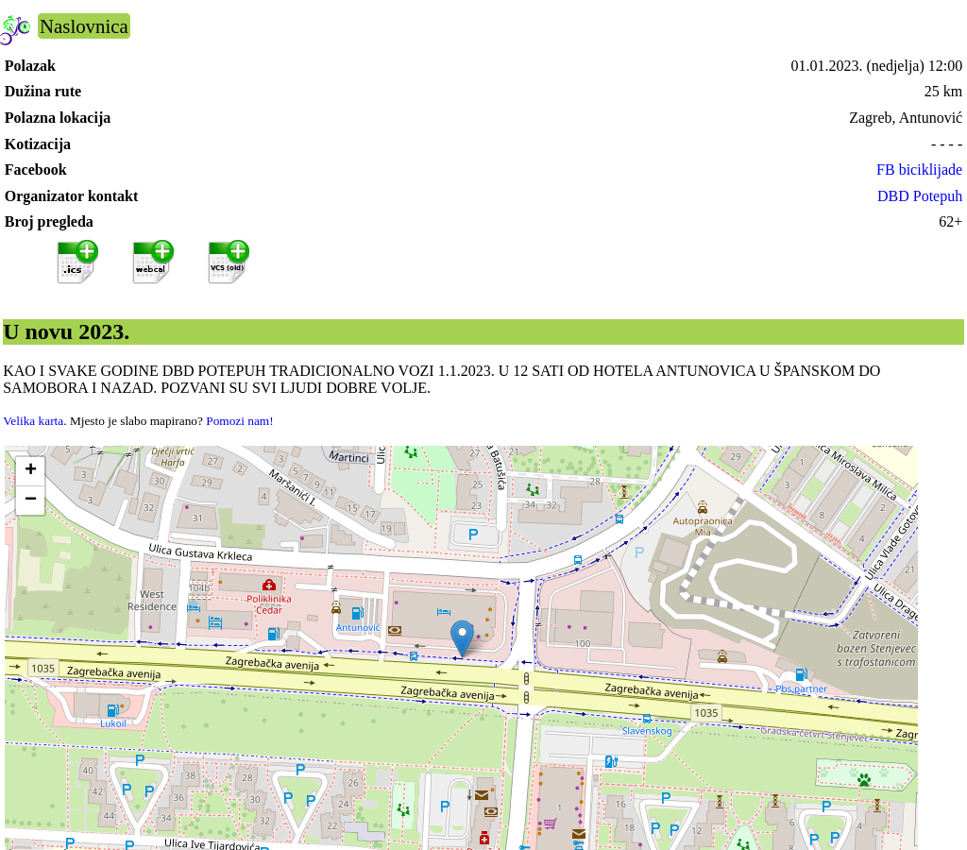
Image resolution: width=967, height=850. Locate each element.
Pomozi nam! (239, 421)
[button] (462, 639)
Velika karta (33, 421)
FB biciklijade (919, 170)
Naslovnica (84, 26)
